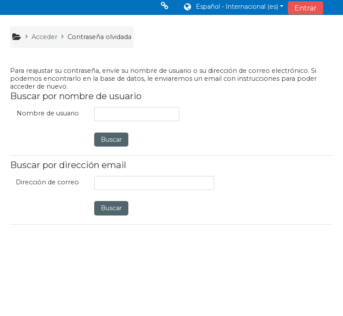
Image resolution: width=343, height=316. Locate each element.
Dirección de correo (47, 182)
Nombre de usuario (48, 113)
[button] (233, 7)
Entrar (305, 8)
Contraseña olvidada (99, 37)
